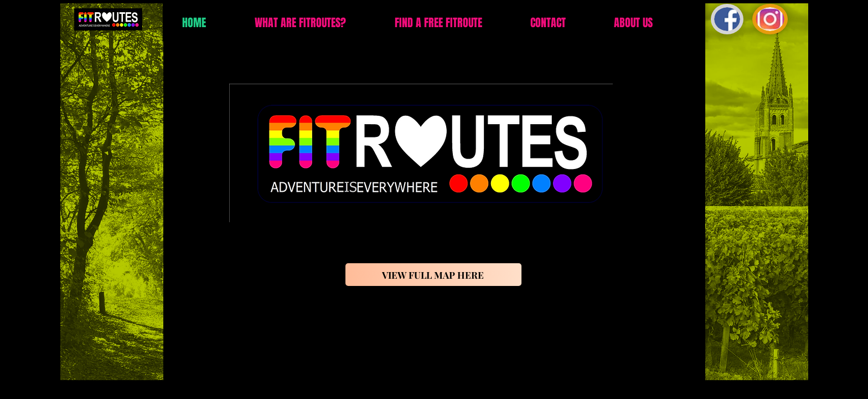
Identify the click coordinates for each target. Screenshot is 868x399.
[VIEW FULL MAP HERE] (433, 274)
